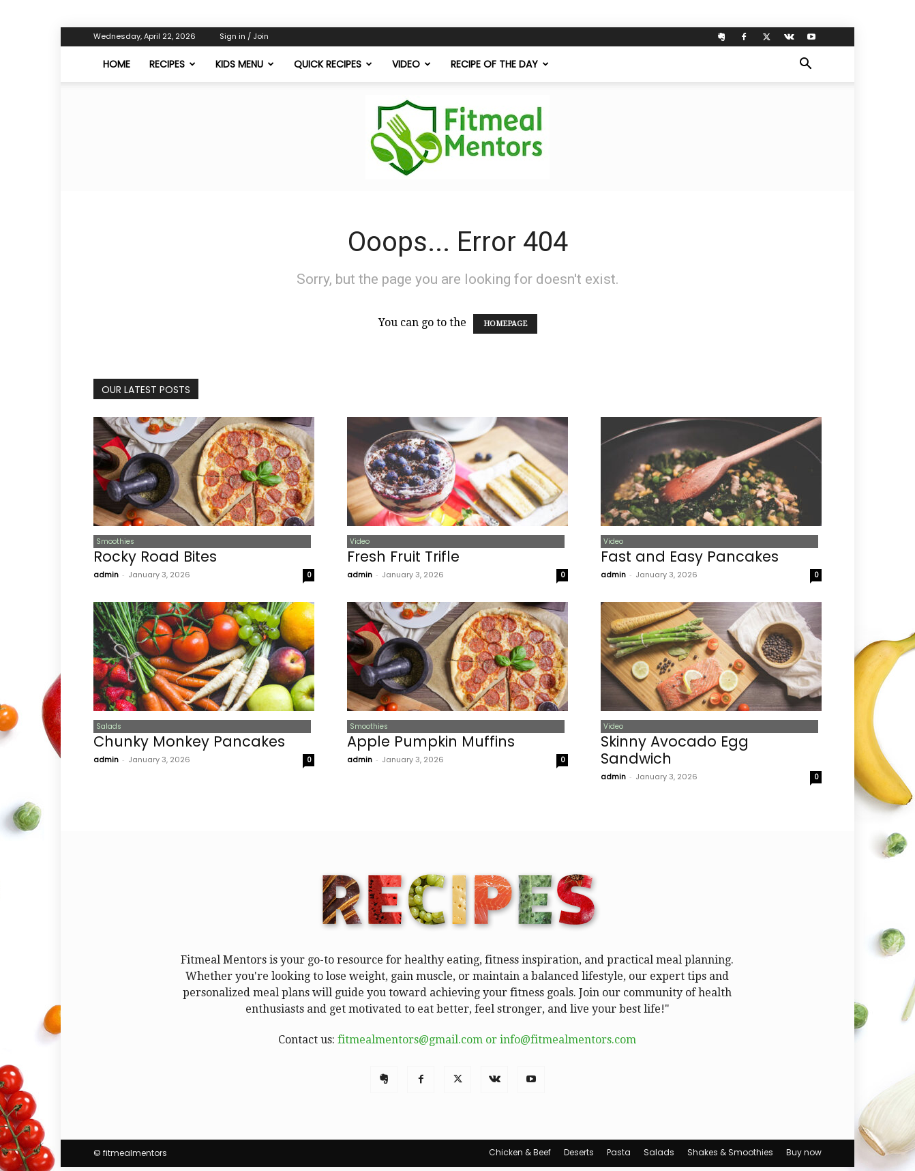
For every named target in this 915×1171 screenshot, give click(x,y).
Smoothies (112, 542)
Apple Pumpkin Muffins (431, 745)
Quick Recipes (333, 64)
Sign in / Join (244, 36)
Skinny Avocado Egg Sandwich (675, 754)
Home (116, 64)
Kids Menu (244, 64)
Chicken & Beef (520, 1156)
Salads (106, 729)
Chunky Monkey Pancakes (189, 745)
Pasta (619, 1156)
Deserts (579, 1156)
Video (411, 64)
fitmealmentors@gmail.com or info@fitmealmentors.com (487, 1043)
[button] (805, 64)
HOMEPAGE (505, 323)
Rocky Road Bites (155, 558)
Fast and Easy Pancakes (690, 558)
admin (106, 576)
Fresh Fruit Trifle (403, 558)
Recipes (172, 64)
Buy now (804, 1156)
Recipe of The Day (500, 64)
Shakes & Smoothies (730, 1156)
